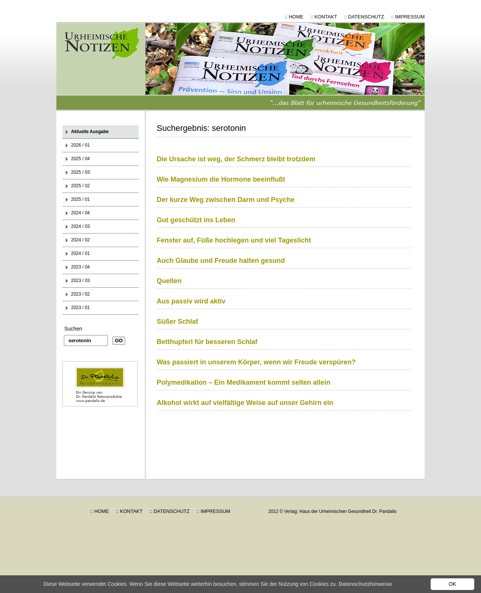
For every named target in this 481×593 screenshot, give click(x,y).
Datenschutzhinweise (365, 584)
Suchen (73, 329)
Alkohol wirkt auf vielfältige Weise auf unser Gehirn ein (245, 402)
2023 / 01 (80, 307)
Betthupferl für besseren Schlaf (207, 342)
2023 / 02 (80, 294)
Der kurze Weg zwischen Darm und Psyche (226, 199)
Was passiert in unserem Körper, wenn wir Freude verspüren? (256, 362)
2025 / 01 (80, 199)
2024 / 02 (80, 240)
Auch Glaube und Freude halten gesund (221, 260)
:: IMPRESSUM (408, 17)
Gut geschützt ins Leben (196, 220)
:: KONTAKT (323, 17)
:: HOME (294, 17)
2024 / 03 (80, 226)
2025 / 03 (80, 172)
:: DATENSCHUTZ (364, 17)
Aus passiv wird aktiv (191, 301)
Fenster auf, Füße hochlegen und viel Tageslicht (234, 240)
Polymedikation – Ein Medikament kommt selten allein (243, 382)
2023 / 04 (80, 267)
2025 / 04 (80, 158)
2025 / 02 (80, 185)
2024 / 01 (80, 253)
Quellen (169, 281)
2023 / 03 (80, 280)
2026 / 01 (80, 145)
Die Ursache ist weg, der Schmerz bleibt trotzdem (236, 159)
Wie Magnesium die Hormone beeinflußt (221, 179)
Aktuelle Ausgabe (90, 131)
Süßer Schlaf (177, 321)
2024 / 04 (80, 212)
